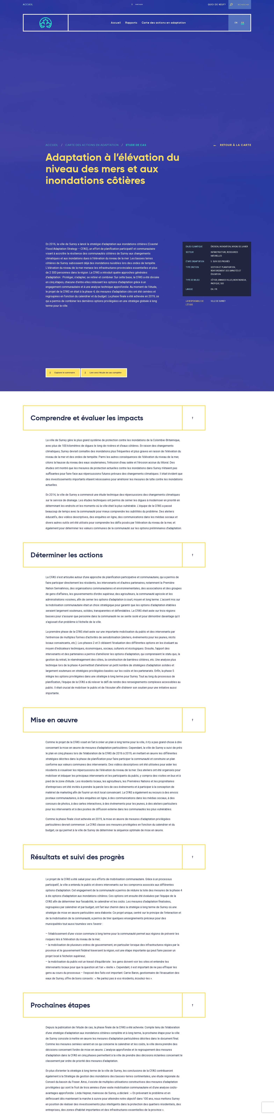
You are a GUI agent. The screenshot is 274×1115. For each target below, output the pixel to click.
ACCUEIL (52, 145)
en (236, 22)
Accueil (28, 4)
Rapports (131, 22)
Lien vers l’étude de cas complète (115, 373)
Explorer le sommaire (65, 373)
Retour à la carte (232, 145)
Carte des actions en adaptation (164, 22)
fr (242, 22)
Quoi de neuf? (217, 4)
